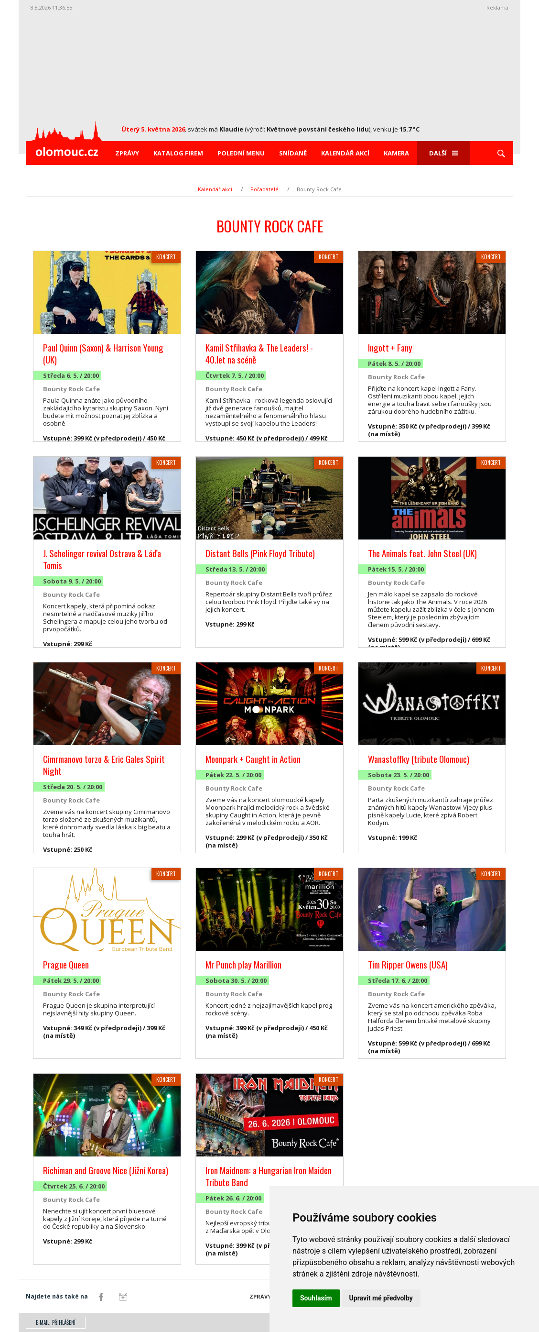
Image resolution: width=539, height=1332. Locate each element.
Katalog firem (178, 153)
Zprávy (127, 153)
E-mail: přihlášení (55, 1322)
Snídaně (293, 153)
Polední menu (241, 153)
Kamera (396, 153)
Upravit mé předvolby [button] (381, 1298)
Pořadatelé (264, 189)
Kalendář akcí (345, 153)
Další (443, 153)
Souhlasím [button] (316, 1298)
